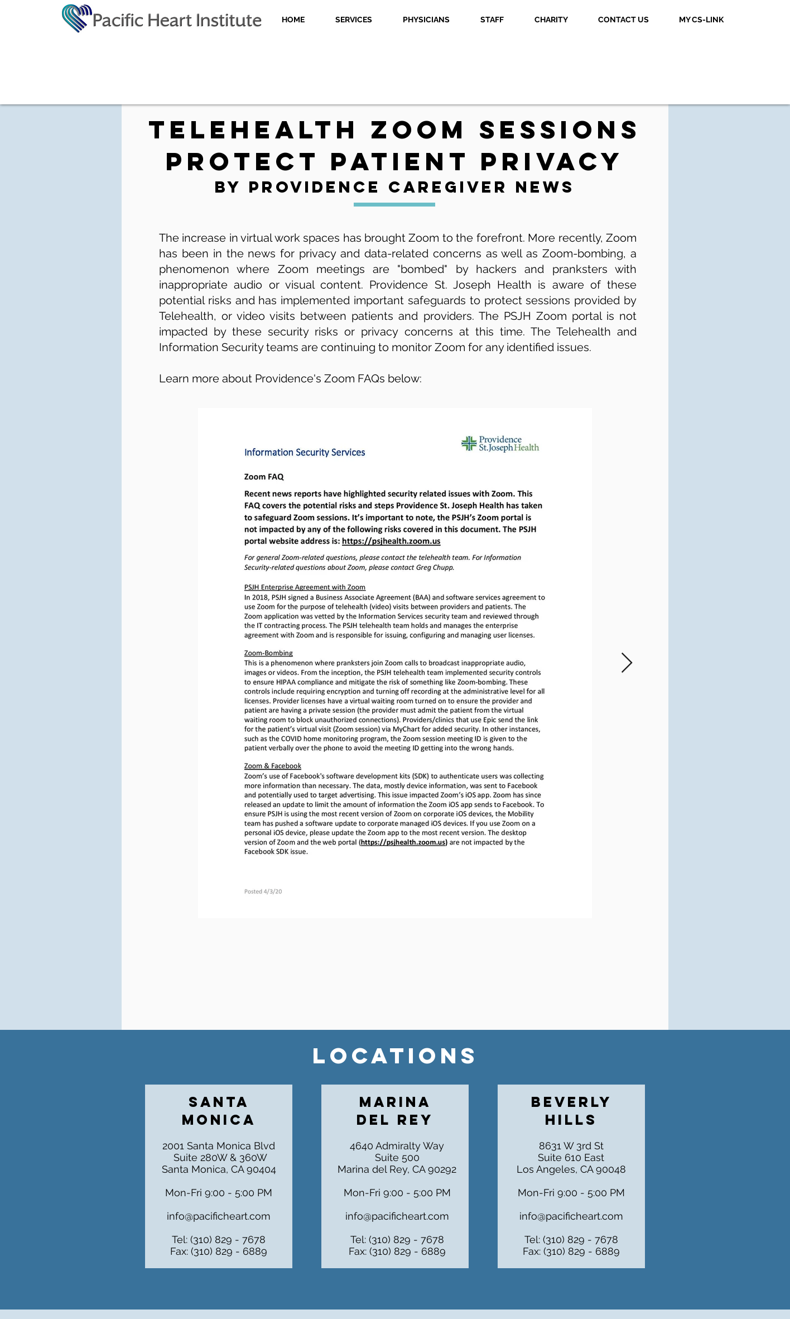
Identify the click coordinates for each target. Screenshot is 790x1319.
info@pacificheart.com (219, 1216)
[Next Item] (626, 663)
